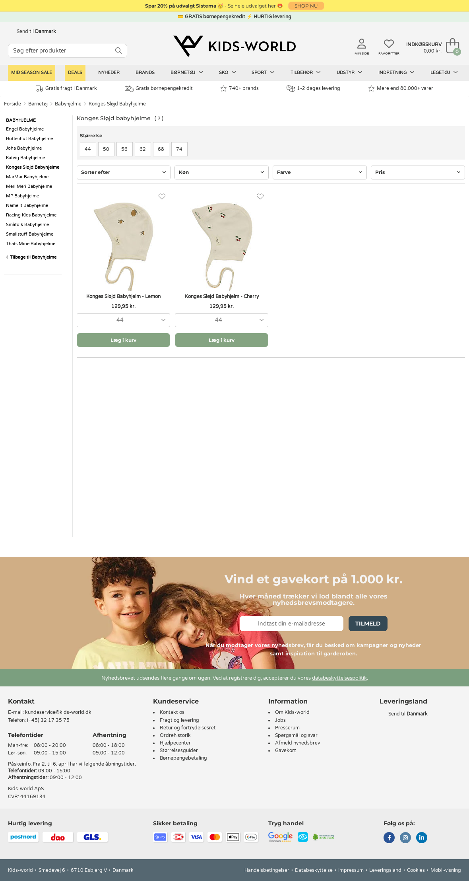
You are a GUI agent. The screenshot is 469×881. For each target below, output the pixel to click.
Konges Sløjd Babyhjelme (117, 104)
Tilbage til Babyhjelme (31, 257)
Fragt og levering (179, 720)
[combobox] (123, 320)
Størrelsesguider (179, 750)
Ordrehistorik (175, 735)
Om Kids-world (292, 712)
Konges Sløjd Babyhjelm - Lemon (123, 296)
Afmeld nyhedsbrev (297, 743)
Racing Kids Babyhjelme (31, 215)
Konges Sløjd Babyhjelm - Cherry (222, 296)
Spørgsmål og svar (296, 735)
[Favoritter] (162, 197)
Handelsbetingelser (266, 870)
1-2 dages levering (313, 88)
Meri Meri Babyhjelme (29, 186)
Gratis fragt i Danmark (66, 89)
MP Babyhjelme (22, 196)
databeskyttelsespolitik (339, 678)
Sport (263, 72)
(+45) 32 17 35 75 (48, 720)
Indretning (396, 72)
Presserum (287, 728)
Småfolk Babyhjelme (27, 224)
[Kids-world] (234, 46)
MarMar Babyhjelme (27, 176)
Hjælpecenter (175, 743)
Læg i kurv (123, 340)
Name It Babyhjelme (27, 205)
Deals (75, 72)
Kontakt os (172, 712)
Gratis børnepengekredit (159, 89)
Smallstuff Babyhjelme (29, 234)
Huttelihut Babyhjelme (29, 138)
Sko (227, 72)
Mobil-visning (445, 870)
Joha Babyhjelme (24, 148)
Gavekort (285, 750)
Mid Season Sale (31, 72)
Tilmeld (368, 623)
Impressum (351, 870)
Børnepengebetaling (183, 758)
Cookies (416, 870)
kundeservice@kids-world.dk (58, 712)
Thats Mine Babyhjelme (30, 243)
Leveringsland (385, 870)
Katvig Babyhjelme (25, 157)
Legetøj (444, 72)
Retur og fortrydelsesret (188, 728)
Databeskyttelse (314, 870)
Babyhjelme (68, 104)
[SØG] (118, 50)
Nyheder (109, 72)
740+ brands (239, 89)
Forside (12, 104)
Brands (145, 72)
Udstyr (349, 72)
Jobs (280, 720)
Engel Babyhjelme (25, 129)
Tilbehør (306, 72)
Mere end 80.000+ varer (400, 89)
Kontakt (21, 701)
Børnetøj (187, 72)
